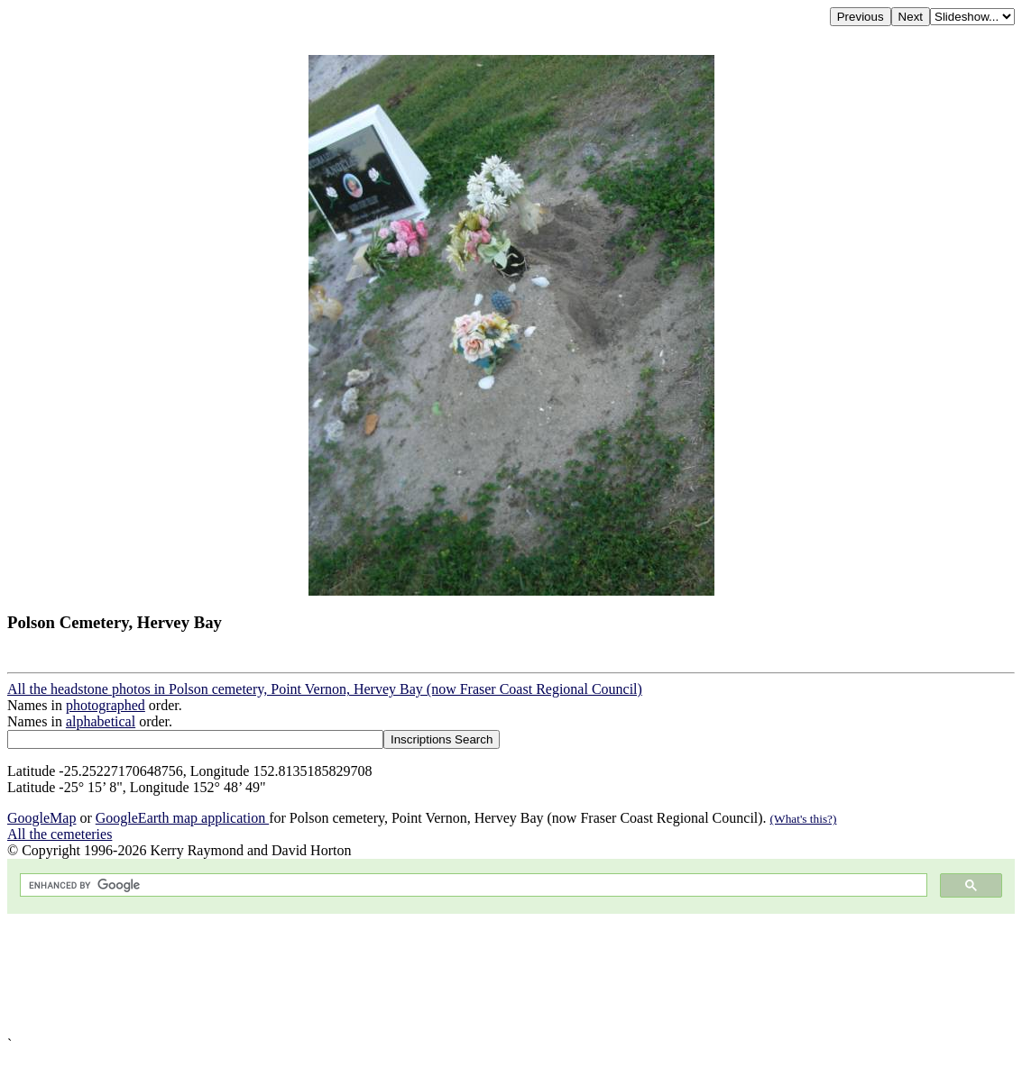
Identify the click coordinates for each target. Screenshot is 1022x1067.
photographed (105, 705)
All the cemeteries (59, 834)
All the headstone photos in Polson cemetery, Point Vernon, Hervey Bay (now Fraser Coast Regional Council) (324, 689)
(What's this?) (803, 818)
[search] (472, 885)
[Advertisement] (511, 975)
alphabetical (100, 721)
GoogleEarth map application (182, 817)
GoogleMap (41, 817)
